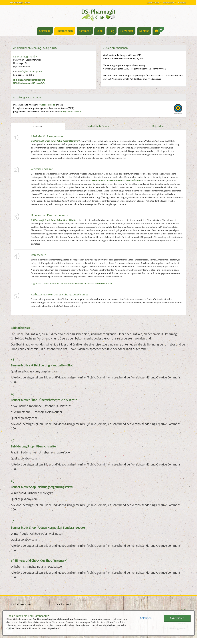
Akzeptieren (177, 618)
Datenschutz (153, 2)
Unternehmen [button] (64, 31)
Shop (100, 31)
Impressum (168, 2)
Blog (111, 31)
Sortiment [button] (84, 31)
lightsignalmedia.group (70, 111)
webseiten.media (47, 104)
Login (183, 610)
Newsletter (126, 31)
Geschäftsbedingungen (98, 126)
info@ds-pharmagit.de (31, 71)
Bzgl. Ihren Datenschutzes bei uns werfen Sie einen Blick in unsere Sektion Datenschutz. (73, 283)
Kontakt (182, 2)
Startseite (44, 31)
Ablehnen (145, 618)
